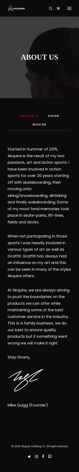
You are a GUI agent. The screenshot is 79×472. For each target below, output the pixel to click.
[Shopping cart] (56, 8)
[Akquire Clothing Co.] (16, 8)
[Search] (49, 8)
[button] (69, 8)
